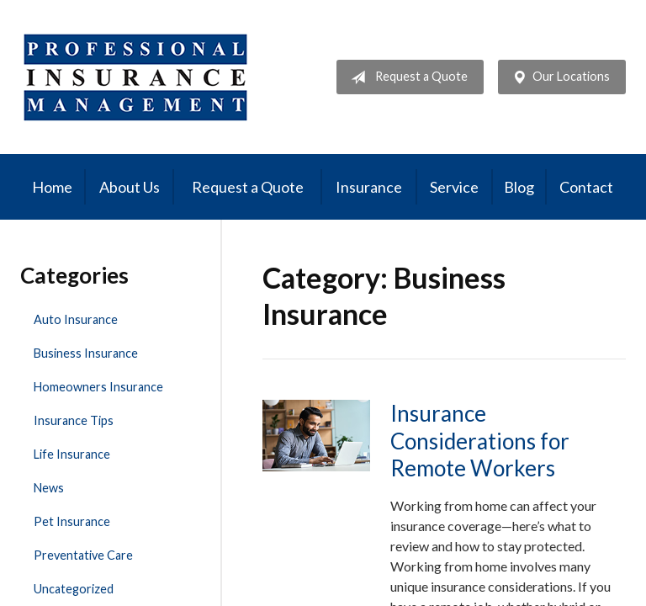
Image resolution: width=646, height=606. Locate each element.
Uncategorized (74, 589)
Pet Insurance (72, 521)
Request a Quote (406, 77)
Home (52, 187)
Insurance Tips (74, 420)
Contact (586, 187)
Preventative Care (83, 555)
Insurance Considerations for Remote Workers (479, 440)
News (49, 488)
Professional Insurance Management (136, 77)
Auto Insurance (76, 319)
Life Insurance (72, 454)
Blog (519, 187)
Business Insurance (86, 353)
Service (454, 187)
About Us (129, 187)
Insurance (369, 187)
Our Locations (558, 77)
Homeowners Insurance (98, 387)
